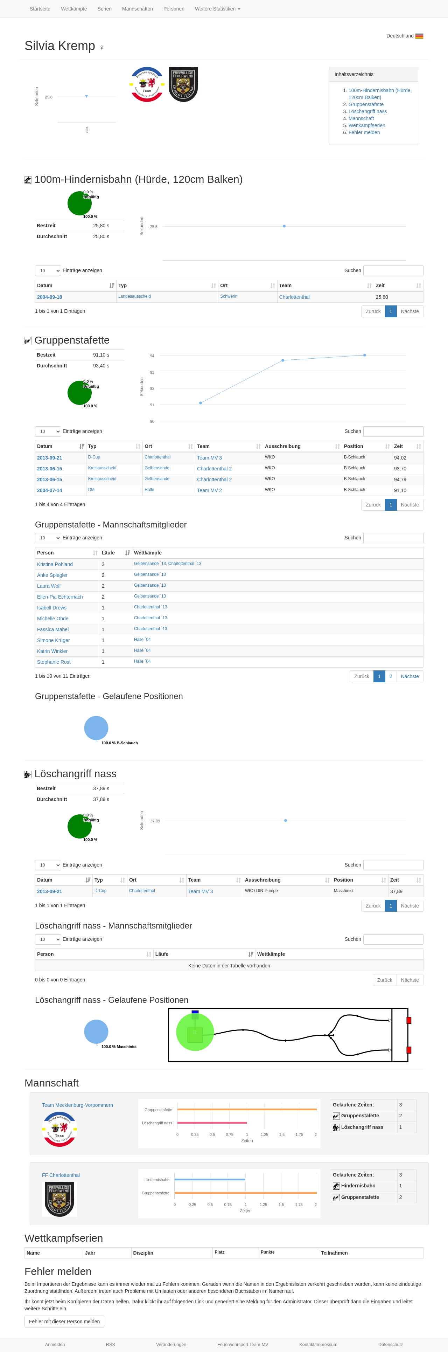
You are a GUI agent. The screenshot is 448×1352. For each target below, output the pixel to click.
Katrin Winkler (52, 651)
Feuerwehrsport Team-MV (242, 1344)
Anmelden (55, 1344)
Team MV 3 (209, 458)
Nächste (410, 311)
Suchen (384, 270)
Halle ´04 (142, 639)
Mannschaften (137, 9)
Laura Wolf (49, 586)
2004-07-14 (49, 490)
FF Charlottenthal (61, 1175)
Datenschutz (390, 1344)
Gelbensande (157, 467)
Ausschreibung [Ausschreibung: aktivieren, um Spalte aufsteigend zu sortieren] (283, 446)
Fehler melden (364, 132)
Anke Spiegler (52, 575)
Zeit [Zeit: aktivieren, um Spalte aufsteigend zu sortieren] (380, 285)
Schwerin (228, 296)
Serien (105, 9)
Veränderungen (171, 1344)
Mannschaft (361, 118)
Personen (173, 9)
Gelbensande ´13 (150, 563)
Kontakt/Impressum (318, 1344)
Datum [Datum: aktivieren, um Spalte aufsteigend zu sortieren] (44, 285)
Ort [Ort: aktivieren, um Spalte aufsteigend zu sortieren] (223, 285)
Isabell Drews (51, 608)
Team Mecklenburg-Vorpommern (77, 1105)
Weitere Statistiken (217, 9)
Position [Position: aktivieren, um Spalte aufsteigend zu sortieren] (353, 446)
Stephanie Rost (54, 662)
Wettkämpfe (74, 9)
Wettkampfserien (367, 125)
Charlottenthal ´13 (185, 563)
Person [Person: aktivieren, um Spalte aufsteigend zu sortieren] (45, 553)
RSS (110, 1344)
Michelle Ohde (53, 618)
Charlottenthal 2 (214, 468)
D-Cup (94, 457)
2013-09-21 (49, 458)
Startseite (40, 9)
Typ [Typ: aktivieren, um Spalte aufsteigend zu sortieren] (122, 285)
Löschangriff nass (368, 111)
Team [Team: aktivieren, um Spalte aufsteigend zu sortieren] (285, 285)
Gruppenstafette (366, 104)
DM (91, 489)
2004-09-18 (49, 297)
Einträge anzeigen (68, 270)
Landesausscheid (134, 296)
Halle (149, 489)
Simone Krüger (53, 640)
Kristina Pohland (55, 564)
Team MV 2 (209, 490)
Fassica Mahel (53, 629)
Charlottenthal (294, 297)
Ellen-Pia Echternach (60, 597)
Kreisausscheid (102, 467)
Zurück (373, 311)
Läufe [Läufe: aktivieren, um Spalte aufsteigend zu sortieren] (108, 553)
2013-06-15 (49, 468)
